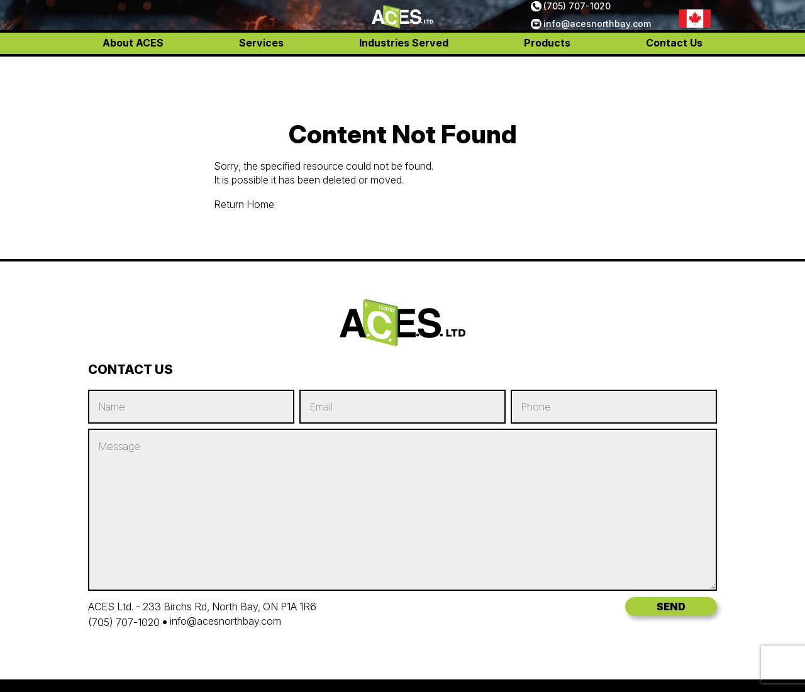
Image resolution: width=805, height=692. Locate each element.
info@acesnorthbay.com (597, 36)
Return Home (244, 204)
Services (261, 69)
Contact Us (674, 69)
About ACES (133, 69)
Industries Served (403, 69)
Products (547, 69)
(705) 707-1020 (577, 19)
